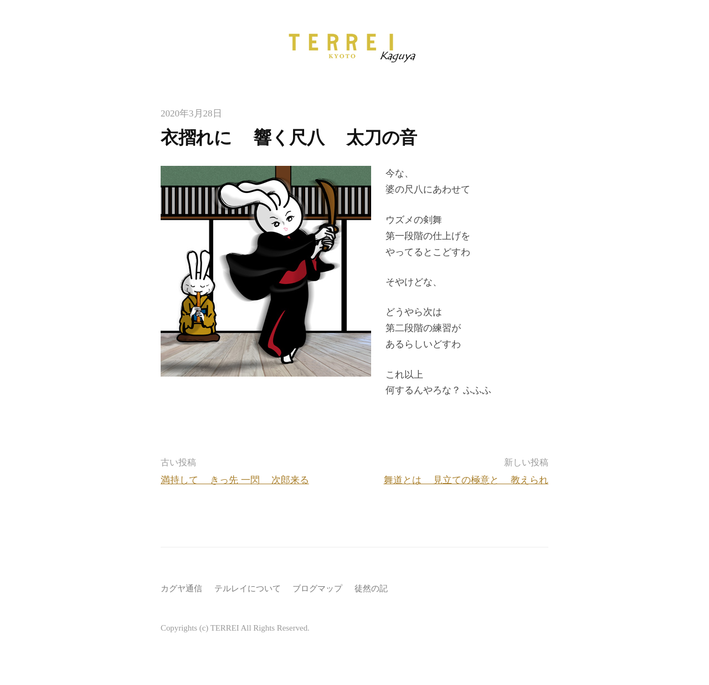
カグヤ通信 (181, 588)
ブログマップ (317, 588)
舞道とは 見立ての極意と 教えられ (466, 480)
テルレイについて (247, 588)
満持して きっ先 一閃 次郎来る (235, 480)
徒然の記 (371, 588)
